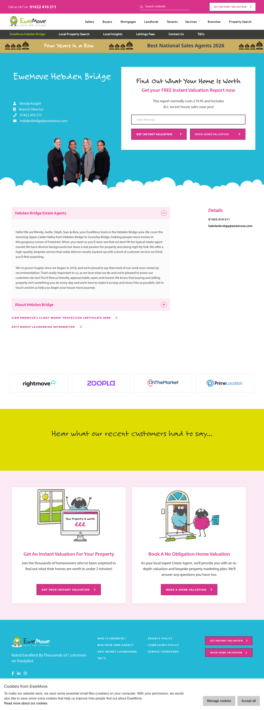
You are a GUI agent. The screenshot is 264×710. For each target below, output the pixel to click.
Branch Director (31, 109)
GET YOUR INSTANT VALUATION (69, 589)
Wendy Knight (30, 103)
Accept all (249, 701)
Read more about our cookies (25, 703)
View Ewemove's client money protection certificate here (61, 317)
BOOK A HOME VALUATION (189, 589)
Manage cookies (219, 701)
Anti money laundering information (43, 326)
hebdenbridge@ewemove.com (43, 120)
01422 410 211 (43, 6)
